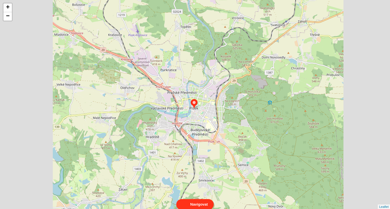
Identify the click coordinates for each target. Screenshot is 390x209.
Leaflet (384, 201)
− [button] (8, 16)
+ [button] (8, 7)
